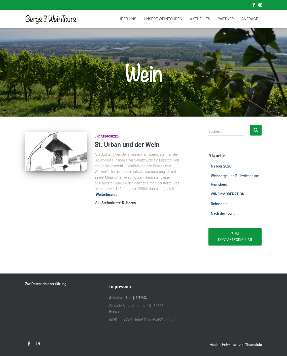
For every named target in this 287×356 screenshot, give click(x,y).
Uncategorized (107, 136)
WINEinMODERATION (227, 194)
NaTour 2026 (221, 166)
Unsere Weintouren (163, 19)
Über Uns (127, 19)
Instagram (260, 6)
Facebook (254, 6)
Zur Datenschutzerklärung (45, 284)
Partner (226, 19)
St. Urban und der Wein (127, 144)
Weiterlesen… (106, 195)
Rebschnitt (219, 204)
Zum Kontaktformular (235, 237)
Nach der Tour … (223, 213)
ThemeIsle (253, 345)
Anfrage (249, 19)
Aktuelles (200, 19)
